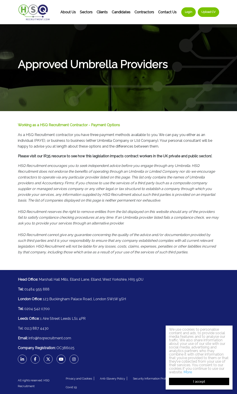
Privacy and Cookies (79, 378)
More (187, 372)
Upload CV (208, 12)
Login (188, 12)
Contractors (144, 12)
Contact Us (167, 12)
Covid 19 (71, 387)
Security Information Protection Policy (158, 378)
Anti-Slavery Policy (112, 378)
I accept (199, 381)
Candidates (121, 12)
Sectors (86, 12)
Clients (102, 12)
